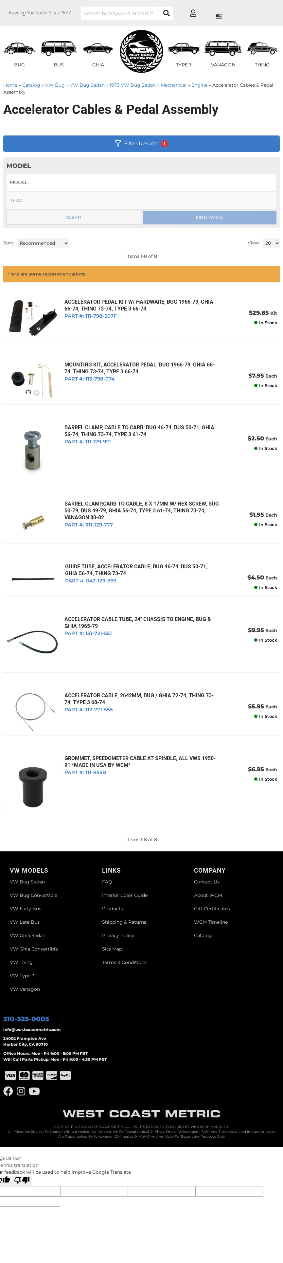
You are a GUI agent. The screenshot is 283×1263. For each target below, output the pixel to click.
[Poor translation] (22, 1152)
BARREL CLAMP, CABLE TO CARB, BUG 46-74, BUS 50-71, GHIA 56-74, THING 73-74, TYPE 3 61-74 (139, 424)
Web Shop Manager (209, 1098)
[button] (145, 13)
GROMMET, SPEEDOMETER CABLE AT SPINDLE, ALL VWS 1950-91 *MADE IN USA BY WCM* (138, 738)
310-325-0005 (26, 991)
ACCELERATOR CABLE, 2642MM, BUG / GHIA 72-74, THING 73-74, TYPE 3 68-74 (138, 679)
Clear (73, 217)
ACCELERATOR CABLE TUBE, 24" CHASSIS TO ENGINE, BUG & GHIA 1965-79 (133, 607)
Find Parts (209, 217)
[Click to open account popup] (255, 13)
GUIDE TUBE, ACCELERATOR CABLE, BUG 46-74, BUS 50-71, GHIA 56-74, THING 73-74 (138, 554)
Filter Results (141, 143)
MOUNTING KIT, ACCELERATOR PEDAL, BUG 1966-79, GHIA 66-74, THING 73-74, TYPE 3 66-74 (138, 364)
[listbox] (141, 182)
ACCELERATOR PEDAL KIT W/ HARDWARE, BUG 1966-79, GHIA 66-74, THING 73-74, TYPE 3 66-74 (139, 305)
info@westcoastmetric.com (32, 1001)
